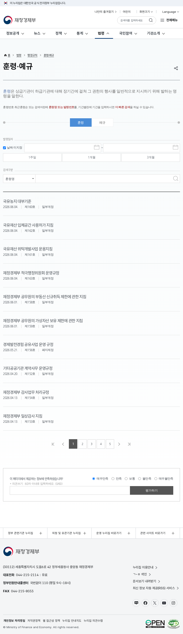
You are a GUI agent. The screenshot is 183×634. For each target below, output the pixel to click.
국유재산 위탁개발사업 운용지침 (27, 249)
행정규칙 (32, 55)
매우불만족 (166, 478)
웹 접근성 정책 (51, 620)
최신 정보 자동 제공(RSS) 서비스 (156, 588)
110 (45, 583)
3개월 (151, 158)
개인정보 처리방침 (14, 620)
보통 (132, 478)
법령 (101, 33)
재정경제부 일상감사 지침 (22, 415)
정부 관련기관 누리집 (20, 533)
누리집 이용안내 (145, 567)
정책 (58, 33)
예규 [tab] (102, 123)
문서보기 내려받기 (147, 581)
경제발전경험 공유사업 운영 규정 (28, 344)
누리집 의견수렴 (93, 620)
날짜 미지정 (14, 148)
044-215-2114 (27, 575)
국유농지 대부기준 (17, 201)
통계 (80, 33)
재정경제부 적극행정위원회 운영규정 (31, 273)
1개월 (92, 158)
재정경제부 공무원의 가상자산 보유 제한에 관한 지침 (43, 320)
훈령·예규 (49, 55)
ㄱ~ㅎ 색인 (142, 574)
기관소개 (153, 33)
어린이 (128, 11)
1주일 (32, 158)
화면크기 (146, 11)
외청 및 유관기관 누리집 (66, 533)
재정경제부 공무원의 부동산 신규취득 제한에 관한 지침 (44, 296)
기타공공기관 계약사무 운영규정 (27, 368)
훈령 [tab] (81, 123)
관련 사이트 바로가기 (152, 533)
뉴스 (37, 33)
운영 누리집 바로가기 (108, 533)
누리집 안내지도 (72, 620)
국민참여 (125, 33)
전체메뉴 (172, 20)
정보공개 (12, 33)
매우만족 (102, 478)
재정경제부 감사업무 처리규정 (26, 392)
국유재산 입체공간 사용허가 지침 (28, 225)
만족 (119, 478)
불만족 (147, 478)
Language (169, 11)
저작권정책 (34, 620)
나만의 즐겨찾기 (106, 11)
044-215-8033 (22, 591)
